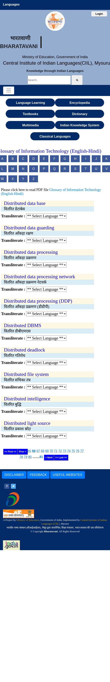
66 (34, 451)
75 (73, 451)
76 (77, 451)
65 (29, 451)
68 (42, 451)
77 (82, 451)
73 (64, 451)
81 (41, 457)
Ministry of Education (28, 519)
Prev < (22, 451)
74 (69, 451)
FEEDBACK (38, 474)
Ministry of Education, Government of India (55, 57)
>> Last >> (61, 457)
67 (38, 451)
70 (51, 451)
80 (30, 457)
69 (47, 451)
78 (21, 457)
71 (55, 451)
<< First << (11, 451)
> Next (48, 457)
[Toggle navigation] (8, 90)
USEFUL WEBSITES (67, 474)
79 (25, 457)
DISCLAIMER (14, 474)
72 (60, 451)
